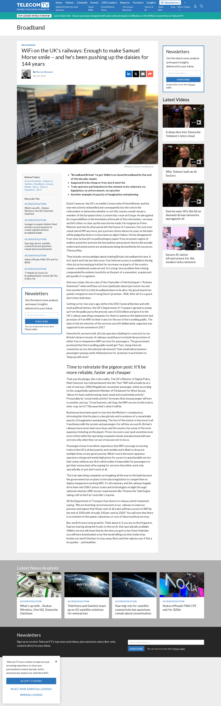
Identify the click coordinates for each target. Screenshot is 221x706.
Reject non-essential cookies (31, 688)
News (59, 2)
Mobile (28, 186)
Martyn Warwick (44, 72)
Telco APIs (161, 8)
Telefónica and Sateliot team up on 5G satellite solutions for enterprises (87, 609)
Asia (173, 7)
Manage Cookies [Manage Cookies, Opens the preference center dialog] (31, 694)
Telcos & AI (148, 8)
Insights (151, 2)
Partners (138, 2)
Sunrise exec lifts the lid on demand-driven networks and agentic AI (183, 214)
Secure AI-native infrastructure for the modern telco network (181, 258)
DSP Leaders (109, 2)
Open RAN (91, 8)
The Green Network (127, 8)
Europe (49, 184)
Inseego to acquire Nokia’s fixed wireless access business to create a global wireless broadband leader (41, 228)
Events (95, 2)
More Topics (184, 8)
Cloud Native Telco (107, 8)
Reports (125, 2)
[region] (31, 680)
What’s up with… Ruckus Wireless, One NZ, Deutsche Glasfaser (39, 210)
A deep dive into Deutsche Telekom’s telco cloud (183, 133)
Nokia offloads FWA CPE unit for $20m (179, 607)
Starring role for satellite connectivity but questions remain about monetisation (38, 246)
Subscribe (41, 321)
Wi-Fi (39, 189)
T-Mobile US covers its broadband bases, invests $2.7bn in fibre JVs (41, 275)
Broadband (31, 27)
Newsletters (170, 2)
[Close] (56, 661)
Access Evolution (33, 181)
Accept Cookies (31, 681)
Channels (82, 2)
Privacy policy (31, 329)
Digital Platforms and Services (67, 8)
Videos (69, 2)
